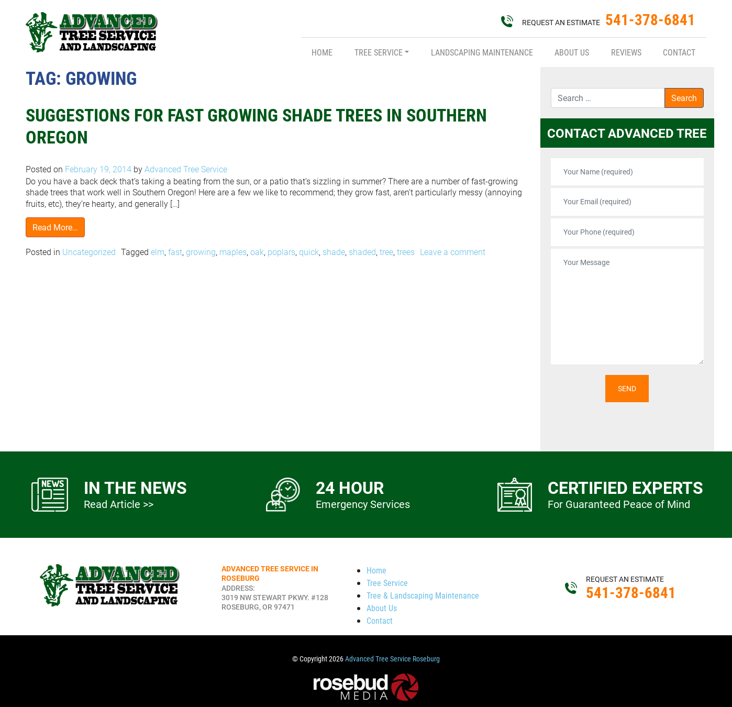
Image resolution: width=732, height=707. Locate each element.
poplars (281, 251)
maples (233, 251)
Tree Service (378, 52)
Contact (679, 52)
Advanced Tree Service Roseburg (392, 659)
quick (309, 251)
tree (386, 251)
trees (406, 251)
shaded (362, 251)
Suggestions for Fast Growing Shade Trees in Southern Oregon (261, 125)
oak (257, 251)
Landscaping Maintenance (482, 52)
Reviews (626, 52)
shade (334, 251)
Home (322, 52)
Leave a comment (452, 251)
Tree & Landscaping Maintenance (423, 595)
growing (201, 251)
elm (157, 251)
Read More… (55, 227)
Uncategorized (89, 251)
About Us (571, 52)
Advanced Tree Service (184, 168)
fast (175, 251)
